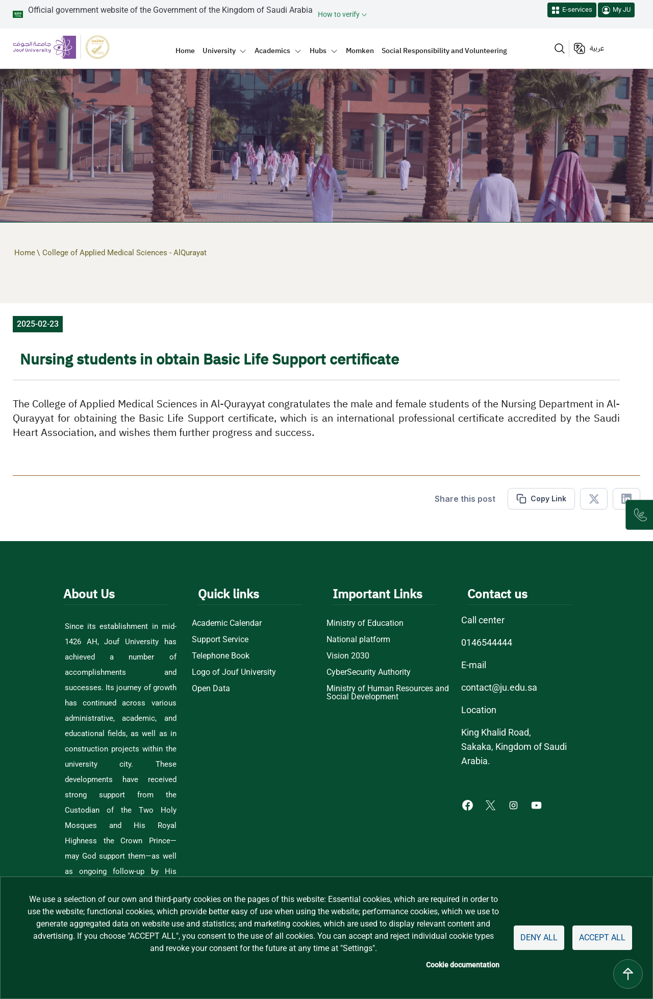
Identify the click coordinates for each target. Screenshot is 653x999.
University (219, 50)
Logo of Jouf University (234, 672)
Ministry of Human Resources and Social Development (387, 693)
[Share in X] (594, 498)
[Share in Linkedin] (626, 498)
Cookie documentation (462, 965)
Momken (360, 50)
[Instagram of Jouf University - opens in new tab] (514, 805)
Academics (272, 50)
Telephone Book (220, 656)
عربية (597, 48)
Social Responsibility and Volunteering (444, 50)
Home (185, 50)
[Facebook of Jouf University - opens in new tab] (468, 805)
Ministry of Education (365, 623)
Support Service (220, 640)
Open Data (211, 689)
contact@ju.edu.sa (499, 687)
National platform (358, 640)
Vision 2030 (347, 656)
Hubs (318, 50)
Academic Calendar (227, 623)
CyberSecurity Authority (368, 672)
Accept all (602, 937)
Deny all (539, 937)
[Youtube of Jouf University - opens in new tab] (538, 805)
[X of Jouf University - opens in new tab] (491, 805)
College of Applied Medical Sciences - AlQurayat (124, 252)
